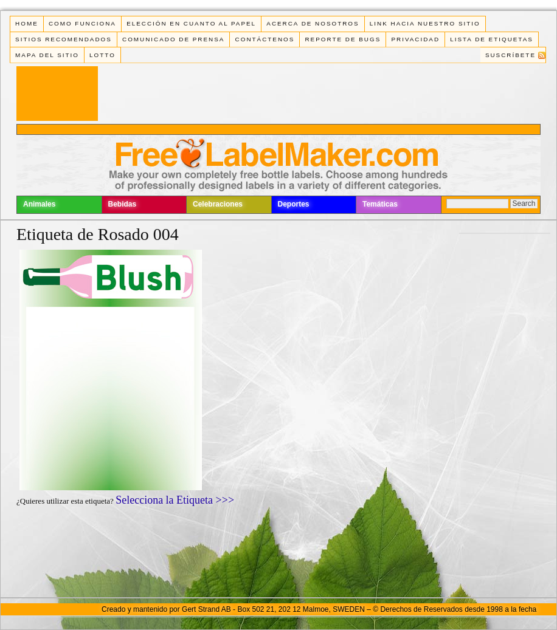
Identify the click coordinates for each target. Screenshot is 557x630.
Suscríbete (510, 55)
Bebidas (122, 204)
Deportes (294, 204)
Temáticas (380, 204)
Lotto (102, 55)
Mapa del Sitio (47, 55)
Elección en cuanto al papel (191, 23)
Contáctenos (265, 39)
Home (26, 23)
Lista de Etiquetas (491, 39)
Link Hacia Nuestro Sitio (425, 23)
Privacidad (415, 39)
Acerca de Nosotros (312, 23)
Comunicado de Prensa (173, 39)
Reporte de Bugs (343, 39)
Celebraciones (218, 204)
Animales (39, 204)
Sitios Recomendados (63, 39)
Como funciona (82, 23)
